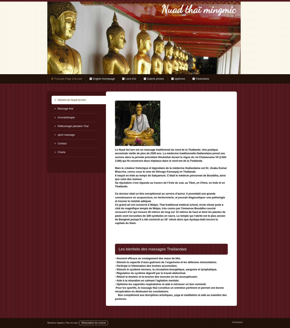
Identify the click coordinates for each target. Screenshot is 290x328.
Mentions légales (55, 323)
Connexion (237, 322)
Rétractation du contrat (93, 323)
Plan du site (71, 323)
